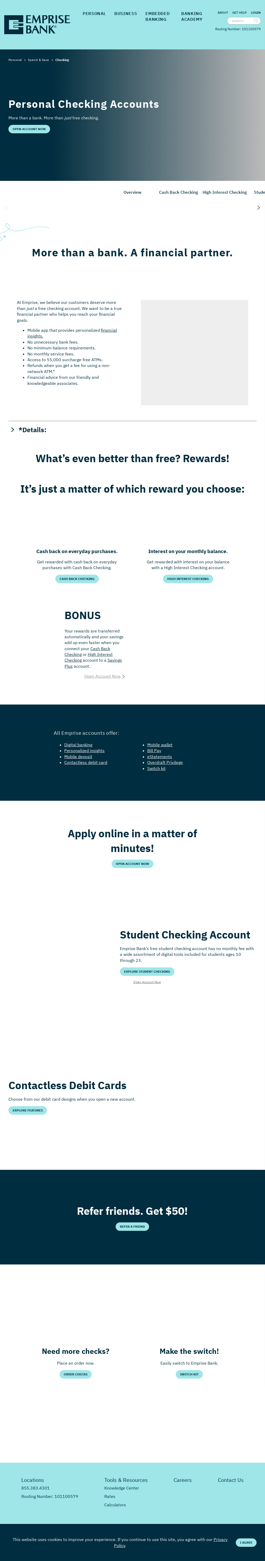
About (223, 12)
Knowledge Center (121, 1488)
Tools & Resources (126, 1479)
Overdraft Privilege (165, 762)
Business (125, 13)
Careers (183, 1479)
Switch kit (156, 768)
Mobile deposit (78, 756)
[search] (256, 21)
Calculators (115, 1504)
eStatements (159, 756)
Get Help (239, 12)
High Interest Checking (225, 192)
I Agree (246, 1542)
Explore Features (28, 1110)
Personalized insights (84, 750)
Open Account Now (29, 129)
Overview (132, 192)
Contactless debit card (85, 762)
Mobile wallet (160, 744)
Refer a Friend (132, 1226)
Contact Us (231, 1479)
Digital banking (78, 744)
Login (256, 12)
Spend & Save (38, 60)
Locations (32, 1479)
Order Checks (75, 1374)
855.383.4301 (35, 1488)
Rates (109, 1496)
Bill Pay (154, 750)
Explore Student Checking (147, 971)
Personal (94, 13)
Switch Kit (189, 1374)
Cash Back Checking (178, 192)
